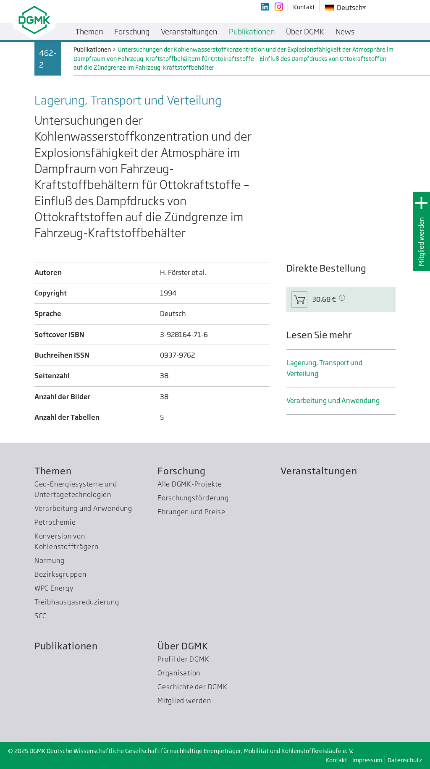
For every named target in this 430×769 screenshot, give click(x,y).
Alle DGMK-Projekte (189, 484)
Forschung (181, 470)
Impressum (367, 760)
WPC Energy (53, 588)
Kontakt (336, 760)
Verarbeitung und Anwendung (333, 400)
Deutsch (344, 7)
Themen (53, 470)
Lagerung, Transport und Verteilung (324, 367)
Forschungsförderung (193, 498)
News (345, 31)
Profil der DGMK (183, 659)
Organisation (178, 673)
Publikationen (66, 645)
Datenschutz (405, 760)
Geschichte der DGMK (192, 687)
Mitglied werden (421, 241)
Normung (49, 560)
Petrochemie (55, 522)
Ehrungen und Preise (191, 511)
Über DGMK (182, 645)
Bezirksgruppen (60, 574)
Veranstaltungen (319, 470)
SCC (40, 616)
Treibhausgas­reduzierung (76, 602)
